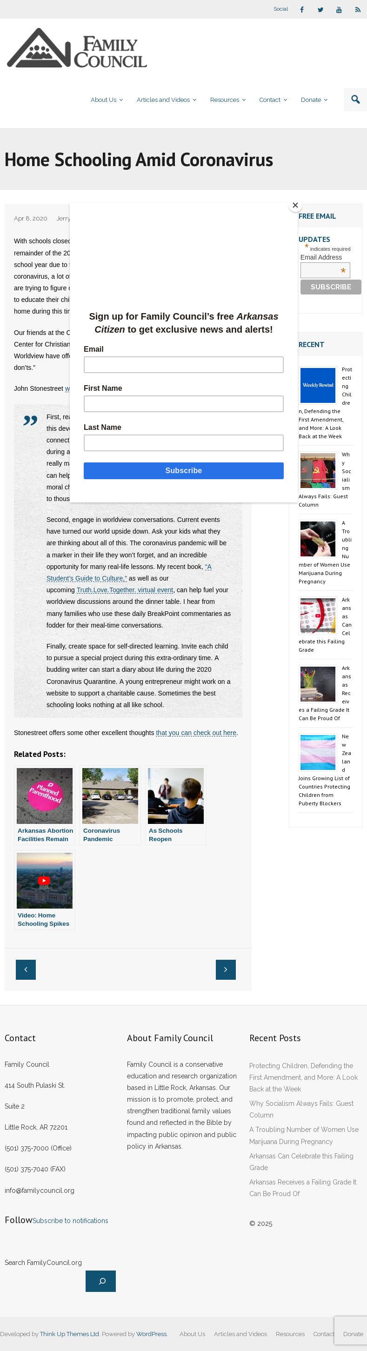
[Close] (295, 205)
